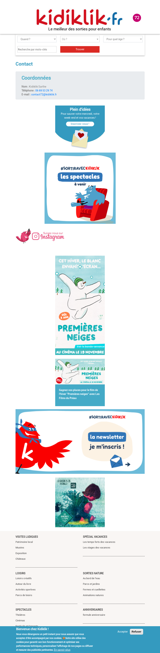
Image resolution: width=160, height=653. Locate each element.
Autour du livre (23, 584)
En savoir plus (62, 649)
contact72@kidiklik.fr (44, 94)
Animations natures (93, 595)
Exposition (21, 553)
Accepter (123, 631)
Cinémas (20, 620)
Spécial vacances (95, 536)
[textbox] (79, 39)
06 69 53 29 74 (44, 90)
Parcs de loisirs (24, 595)
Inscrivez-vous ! (80, 123)
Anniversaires (93, 609)
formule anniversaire (94, 614)
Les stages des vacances (96, 547)
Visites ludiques (27, 536)
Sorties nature (93, 573)
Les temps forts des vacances (99, 542)
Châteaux (21, 558)
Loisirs (20, 573)
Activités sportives (26, 589)
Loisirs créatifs (24, 578)
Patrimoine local (24, 542)
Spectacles (23, 609)
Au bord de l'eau (91, 578)
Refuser (136, 631)
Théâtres (20, 614)
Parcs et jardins (91, 584)
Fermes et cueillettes (94, 589)
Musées (20, 547)
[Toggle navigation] (19, 18)
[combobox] (80, 39)
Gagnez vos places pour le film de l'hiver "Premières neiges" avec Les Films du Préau (79, 394)
